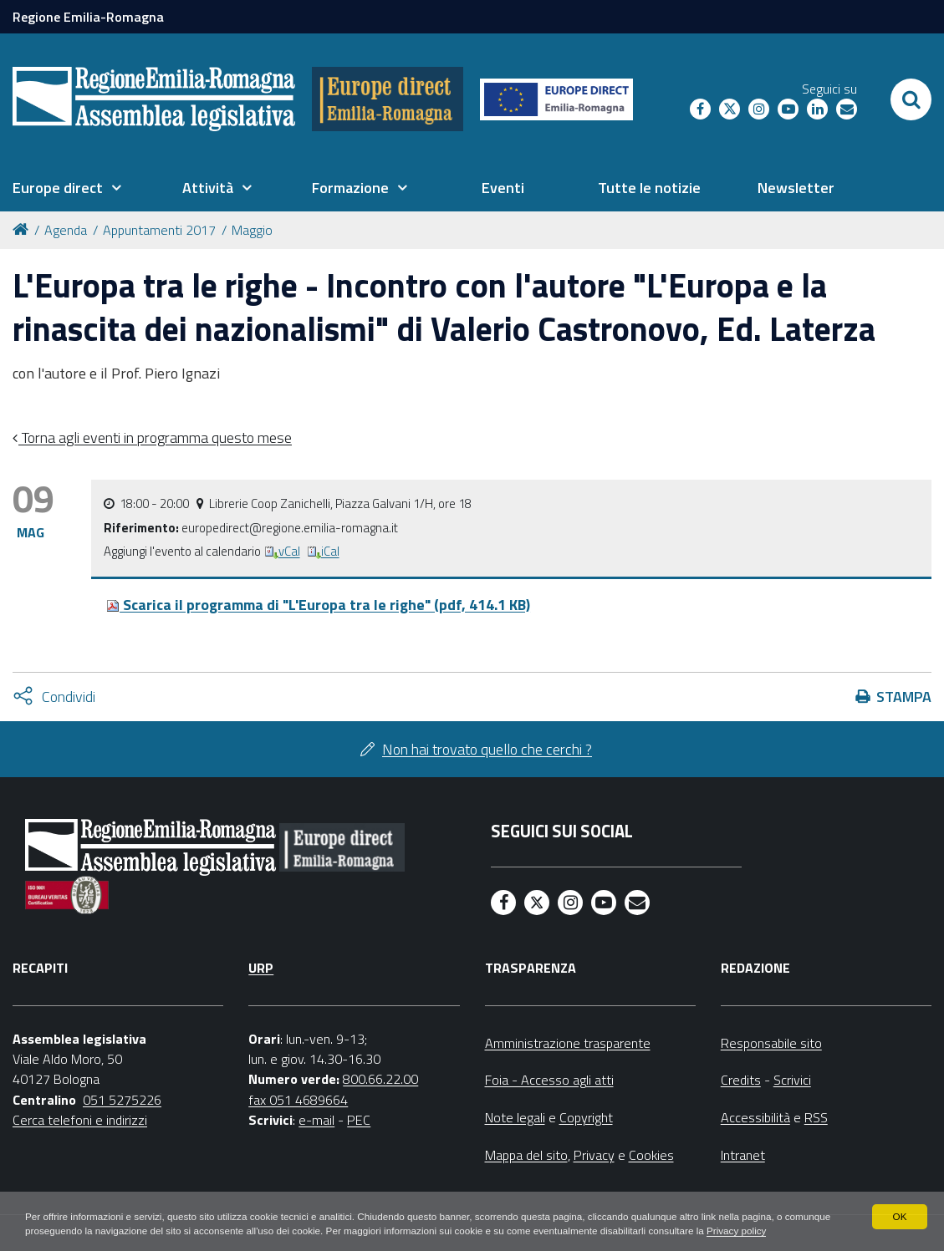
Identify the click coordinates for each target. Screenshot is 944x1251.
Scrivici (792, 1080)
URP (260, 968)
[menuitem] (67, 188)
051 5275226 (122, 1100)
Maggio (252, 230)
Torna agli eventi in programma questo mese (155, 437)
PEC (358, 1120)
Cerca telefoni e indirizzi (80, 1120)
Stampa (903, 696)
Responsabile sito (771, 1043)
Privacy (594, 1155)
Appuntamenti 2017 (159, 230)
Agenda (65, 230)
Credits (741, 1080)
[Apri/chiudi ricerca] (910, 99)
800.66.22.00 (380, 1079)
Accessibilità (755, 1117)
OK (899, 1201)
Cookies (651, 1155)
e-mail (316, 1120)
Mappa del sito (526, 1155)
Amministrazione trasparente (568, 1043)
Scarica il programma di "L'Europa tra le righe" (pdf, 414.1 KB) (318, 604)
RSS (816, 1117)
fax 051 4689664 (298, 1100)
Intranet (743, 1155)
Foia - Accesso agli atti (549, 1080)
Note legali (515, 1117)
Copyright (586, 1117)
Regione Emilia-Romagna (88, 17)
